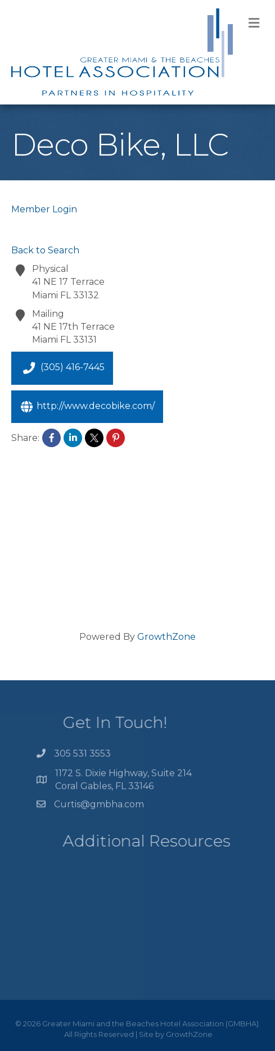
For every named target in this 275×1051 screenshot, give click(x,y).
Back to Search (45, 250)
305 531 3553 (82, 755)
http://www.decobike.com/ (87, 407)
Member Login (44, 209)
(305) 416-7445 (62, 368)
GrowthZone (166, 636)
